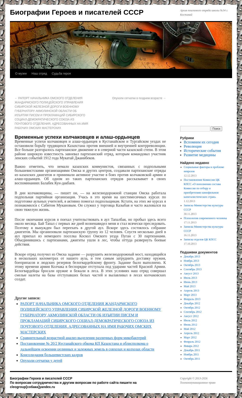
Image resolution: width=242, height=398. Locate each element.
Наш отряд (39, 73)
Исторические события (202, 151)
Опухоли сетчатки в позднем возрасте (139, 98)
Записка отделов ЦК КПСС (200, 239)
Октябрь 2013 (192, 265)
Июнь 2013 (190, 282)
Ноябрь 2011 (191, 354)
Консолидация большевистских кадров (51, 355)
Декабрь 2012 (192, 303)
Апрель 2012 (191, 333)
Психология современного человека (205, 218)
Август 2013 (191, 273)
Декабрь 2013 (192, 256)
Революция (193, 146)
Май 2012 (189, 329)
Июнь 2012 (190, 324)
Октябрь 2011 (192, 358)
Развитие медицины (200, 155)
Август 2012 (191, 316)
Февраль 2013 (192, 299)
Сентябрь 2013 (193, 269)
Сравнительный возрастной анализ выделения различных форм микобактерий (83, 338)
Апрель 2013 (191, 290)
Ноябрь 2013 (191, 260)
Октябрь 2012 (192, 307)
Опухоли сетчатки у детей (41, 360)
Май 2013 (189, 286)
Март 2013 (190, 294)
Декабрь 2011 (192, 350)
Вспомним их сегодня (201, 142)
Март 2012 (190, 337)
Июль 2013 (190, 277)
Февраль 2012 (192, 341)
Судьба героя (61, 73)
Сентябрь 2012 (193, 312)
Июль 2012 (190, 320)
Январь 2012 (191, 346)
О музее (21, 73)
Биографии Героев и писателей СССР (76, 12)
